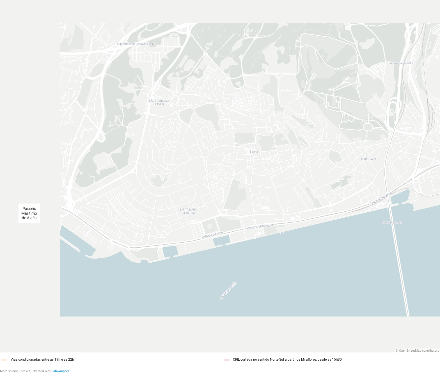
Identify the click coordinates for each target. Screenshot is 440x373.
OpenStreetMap (410, 350)
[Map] (220, 176)
